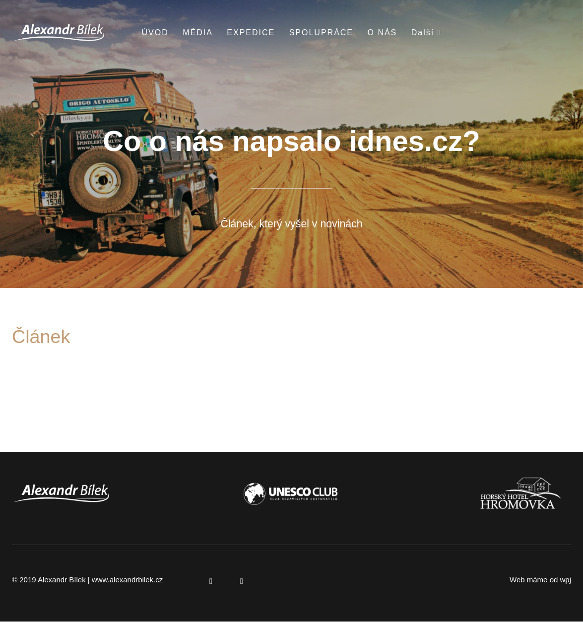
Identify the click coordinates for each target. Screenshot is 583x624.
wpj (565, 582)
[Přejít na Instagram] (241, 584)
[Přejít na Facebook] (210, 584)
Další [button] (426, 32)
